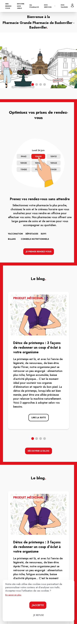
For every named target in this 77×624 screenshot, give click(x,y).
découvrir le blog (38, 450)
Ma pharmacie (34, 6)
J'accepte (38, 605)
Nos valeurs (64, 6)
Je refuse (38, 615)
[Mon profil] (72, 5)
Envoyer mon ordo (20, 6)
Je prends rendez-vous (38, 250)
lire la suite (38, 417)
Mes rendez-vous (8, 6)
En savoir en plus (13, 595)
